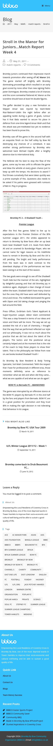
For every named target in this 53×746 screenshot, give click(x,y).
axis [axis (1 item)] (42, 535)
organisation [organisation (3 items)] (11, 594)
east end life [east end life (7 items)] (11, 574)
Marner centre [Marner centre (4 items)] (24, 589)
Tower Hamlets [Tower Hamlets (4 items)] (12, 614)
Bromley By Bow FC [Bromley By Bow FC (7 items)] (14, 565)
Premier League (26, 224)
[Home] (4, 24)
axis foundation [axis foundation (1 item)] (12, 540)
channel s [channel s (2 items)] (9, 569)
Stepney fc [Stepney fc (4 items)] (21, 604)
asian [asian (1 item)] (33, 535)
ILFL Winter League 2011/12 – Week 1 (26, 446)
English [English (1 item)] (42, 574)
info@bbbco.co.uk (40, 740)
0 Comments (34, 65)
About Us (7, 676)
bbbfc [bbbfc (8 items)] (18, 545)
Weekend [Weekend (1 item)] (28, 614)
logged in (19, 493)
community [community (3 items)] (35, 569)
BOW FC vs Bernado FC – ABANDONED (26, 385)
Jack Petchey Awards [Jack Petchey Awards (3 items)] (34, 584)
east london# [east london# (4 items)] (28, 574)
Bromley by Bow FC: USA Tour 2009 (26, 427)
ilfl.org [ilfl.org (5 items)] (16, 584)
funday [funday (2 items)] (27, 579)
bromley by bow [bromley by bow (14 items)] (25, 560)
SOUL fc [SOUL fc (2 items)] (8, 604)
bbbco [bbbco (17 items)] (8, 545)
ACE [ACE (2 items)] (6, 535)
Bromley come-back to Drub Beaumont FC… (26, 466)
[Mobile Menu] (46, 5)
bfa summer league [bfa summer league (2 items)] (14, 550)
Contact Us (8, 682)
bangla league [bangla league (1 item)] (32, 540)
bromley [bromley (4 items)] (9, 560)
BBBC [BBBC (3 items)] (45, 540)
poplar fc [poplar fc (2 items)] (27, 594)
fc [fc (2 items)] (6, 579)
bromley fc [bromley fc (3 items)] (32, 565)
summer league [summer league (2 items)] (38, 604)
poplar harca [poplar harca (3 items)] (11, 599)
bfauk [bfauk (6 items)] (30, 550)
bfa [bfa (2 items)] (43, 545)
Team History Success (12, 695)
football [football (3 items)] (15, 579)
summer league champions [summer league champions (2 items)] (17, 609)
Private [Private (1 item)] (25, 599)
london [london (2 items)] (8, 589)
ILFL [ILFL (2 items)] (6, 584)
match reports (14, 65)
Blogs (5, 689)
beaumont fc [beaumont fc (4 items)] (31, 545)
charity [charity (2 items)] (22, 569)
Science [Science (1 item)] (37, 599)
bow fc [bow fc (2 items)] (33, 555)
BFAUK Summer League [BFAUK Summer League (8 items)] (15, 555)
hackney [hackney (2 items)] (40, 579)
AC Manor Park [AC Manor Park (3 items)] (19, 535)
